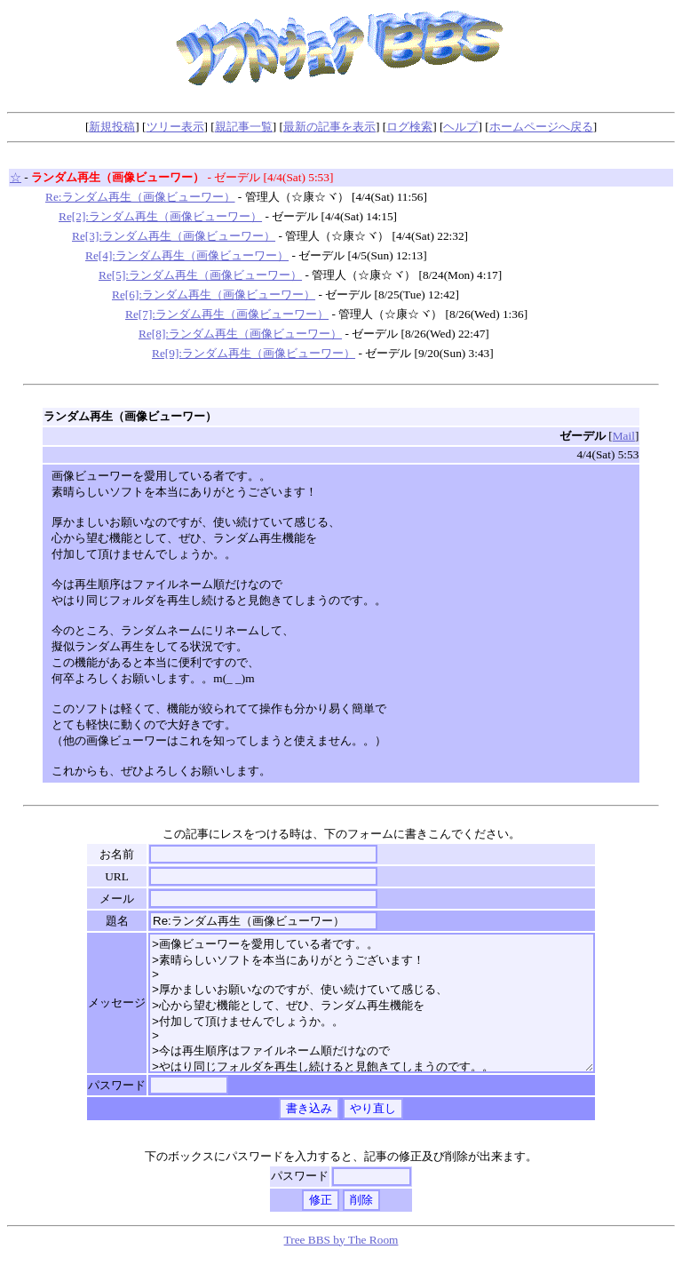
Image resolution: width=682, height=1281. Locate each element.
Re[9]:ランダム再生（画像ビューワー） (253, 353)
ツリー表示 (175, 126)
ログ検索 (409, 126)
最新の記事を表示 (329, 126)
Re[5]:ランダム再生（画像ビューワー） (200, 275)
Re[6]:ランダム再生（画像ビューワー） (213, 294)
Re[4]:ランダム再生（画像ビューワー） (187, 255)
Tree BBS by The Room (341, 1266)
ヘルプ (460, 126)
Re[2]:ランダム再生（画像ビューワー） (160, 216)
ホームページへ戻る (541, 126)
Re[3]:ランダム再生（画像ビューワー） (173, 236)
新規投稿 (112, 126)
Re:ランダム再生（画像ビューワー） (140, 196)
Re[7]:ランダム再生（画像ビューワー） (227, 314)
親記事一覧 (244, 126)
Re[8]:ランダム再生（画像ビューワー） (240, 333)
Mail (624, 435)
